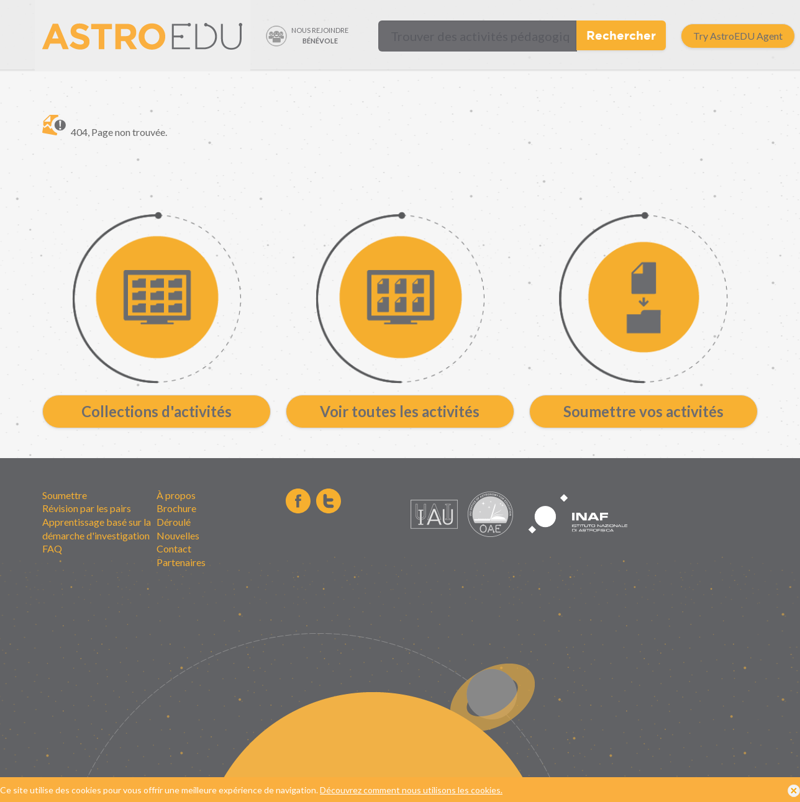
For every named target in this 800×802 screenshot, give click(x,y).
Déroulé (174, 522)
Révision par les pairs (86, 508)
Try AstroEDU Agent (738, 36)
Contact (174, 548)
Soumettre (64, 495)
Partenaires (181, 562)
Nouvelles (178, 535)
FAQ (52, 548)
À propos (176, 495)
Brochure (176, 508)
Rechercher (621, 35)
